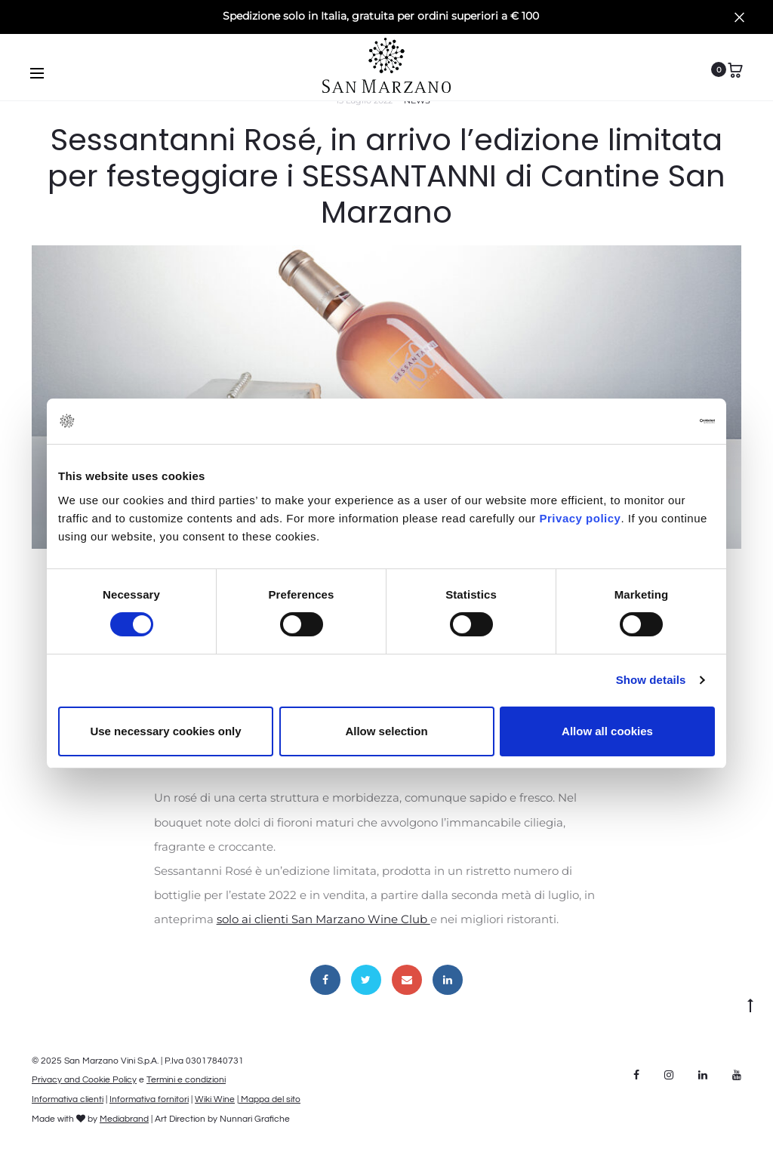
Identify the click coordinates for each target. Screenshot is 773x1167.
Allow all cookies (607, 731)
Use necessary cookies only (165, 731)
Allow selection (386, 731)
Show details (651, 679)
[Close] (739, 16)
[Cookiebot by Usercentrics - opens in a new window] (649, 421)
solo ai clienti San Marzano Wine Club (323, 919)
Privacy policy (578, 518)
